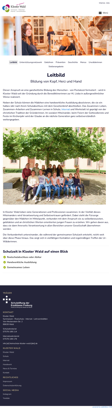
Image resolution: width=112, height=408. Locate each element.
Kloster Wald (8, 352)
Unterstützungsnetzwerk (30, 62)
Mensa (83, 62)
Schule (6, 356)
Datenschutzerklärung (12, 385)
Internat (66, 109)
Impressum (7, 381)
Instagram (7, 394)
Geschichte (73, 62)
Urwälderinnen (95, 62)
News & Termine (10, 368)
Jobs (108, 3)
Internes (102, 3)
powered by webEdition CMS (102, 407)
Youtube (6, 398)
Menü (103, 13)
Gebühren (48, 62)
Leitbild (13, 62)
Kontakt (6, 372)
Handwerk (7, 364)
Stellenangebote (56, 66)
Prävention (60, 62)
